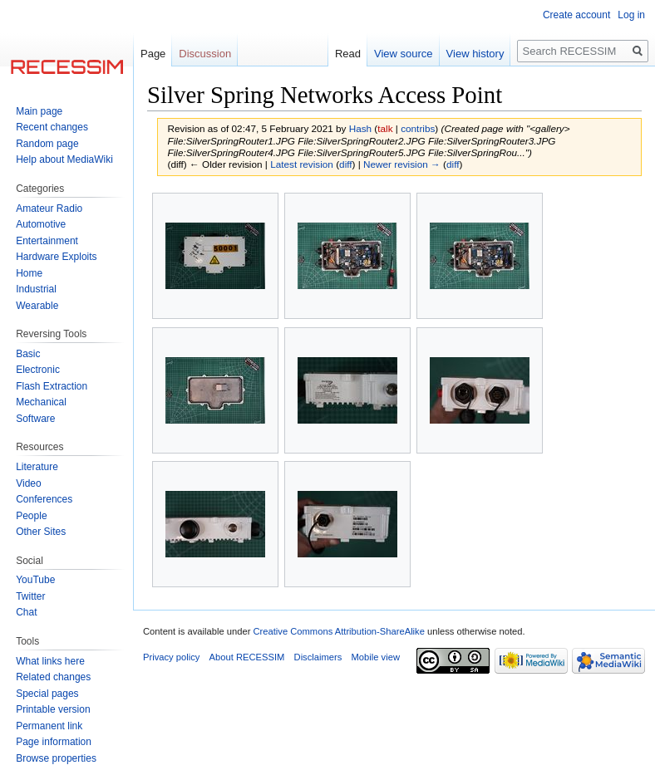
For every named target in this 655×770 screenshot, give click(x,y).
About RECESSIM (247, 657)
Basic (28, 354)
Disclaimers (318, 657)
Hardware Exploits (56, 256)
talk (384, 128)
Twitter (30, 596)
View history (475, 53)
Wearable (37, 305)
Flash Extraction (51, 386)
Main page (39, 111)
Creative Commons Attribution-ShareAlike (338, 631)
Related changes (53, 677)
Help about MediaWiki (64, 159)
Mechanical (41, 402)
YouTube (35, 580)
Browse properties (56, 758)
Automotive (41, 224)
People (31, 516)
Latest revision (301, 164)
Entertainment (47, 241)
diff (345, 164)
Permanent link (49, 726)
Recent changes (52, 127)
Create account (576, 15)
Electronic (38, 369)
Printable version (53, 709)
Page (152, 53)
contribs (418, 128)
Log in (631, 15)
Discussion (205, 53)
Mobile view (376, 657)
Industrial (36, 289)
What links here (50, 661)
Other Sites (41, 531)
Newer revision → (402, 164)
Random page (47, 144)
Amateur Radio (49, 208)
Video (28, 483)
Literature (37, 467)
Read (348, 53)
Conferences (44, 499)
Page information (53, 742)
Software (35, 418)
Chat (26, 612)
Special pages (47, 693)
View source (403, 53)
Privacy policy (171, 657)
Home (29, 273)
